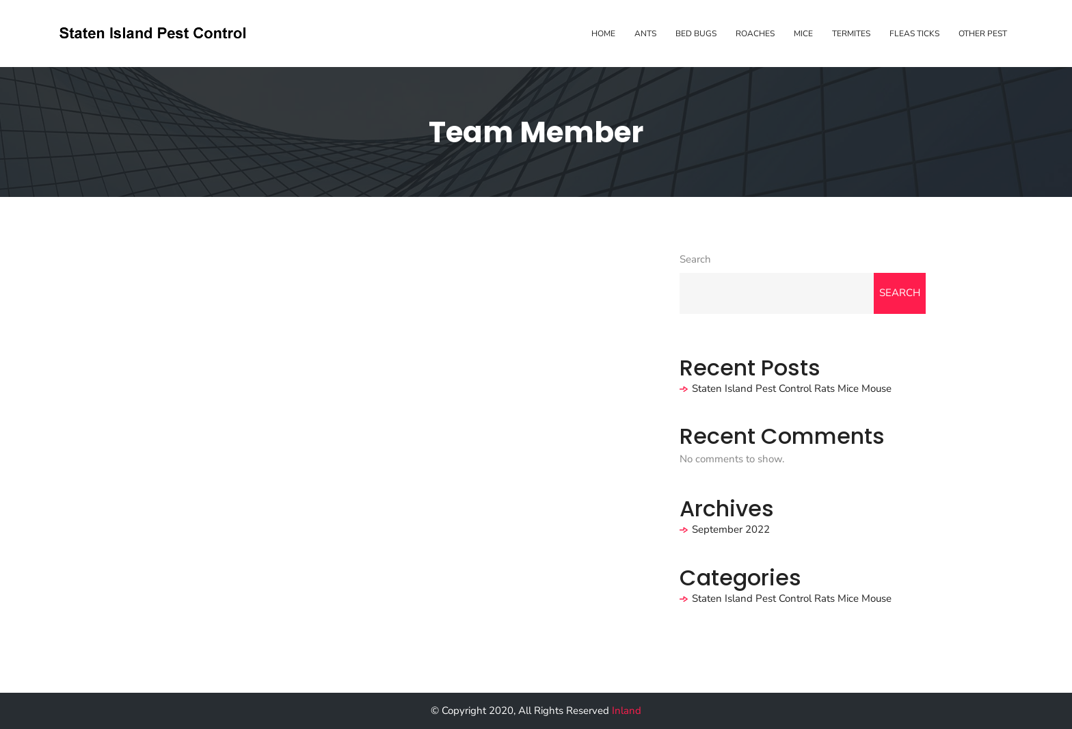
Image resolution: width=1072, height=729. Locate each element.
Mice (803, 33)
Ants (645, 33)
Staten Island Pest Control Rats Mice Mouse (792, 388)
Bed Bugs (695, 33)
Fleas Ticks (914, 33)
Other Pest (983, 33)
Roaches (755, 33)
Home (603, 33)
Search (695, 259)
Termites (851, 33)
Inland (626, 710)
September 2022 (731, 529)
